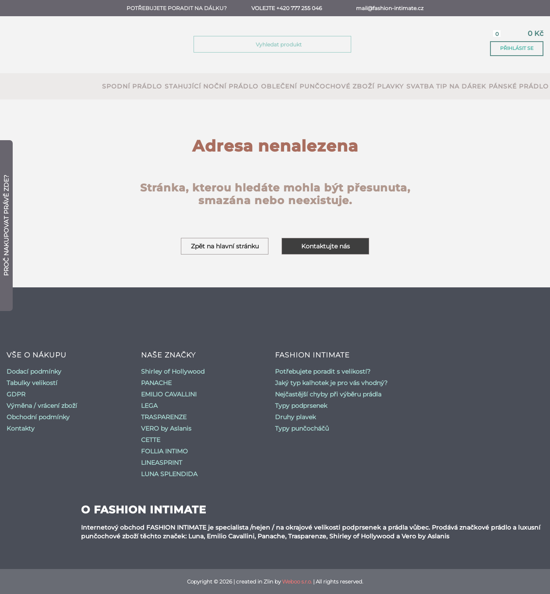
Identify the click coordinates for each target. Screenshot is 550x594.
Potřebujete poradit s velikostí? (322, 371)
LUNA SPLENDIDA (169, 474)
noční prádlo (230, 86)
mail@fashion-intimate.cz (389, 8)
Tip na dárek (461, 86)
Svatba (420, 86)
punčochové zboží (337, 86)
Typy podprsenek (301, 406)
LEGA (149, 406)
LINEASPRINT (161, 463)
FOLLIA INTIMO (164, 451)
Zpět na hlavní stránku (225, 246)
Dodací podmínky (34, 371)
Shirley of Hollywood (172, 371)
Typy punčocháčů (302, 428)
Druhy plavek (295, 417)
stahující (183, 86)
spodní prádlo (132, 86)
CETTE (150, 440)
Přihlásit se (516, 48)
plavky (390, 86)
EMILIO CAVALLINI (169, 394)
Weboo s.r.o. (297, 581)
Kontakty (21, 428)
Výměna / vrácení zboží (42, 406)
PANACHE (156, 383)
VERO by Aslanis (166, 428)
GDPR (16, 394)
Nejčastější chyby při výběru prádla (328, 394)
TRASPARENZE (164, 417)
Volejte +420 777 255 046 (286, 8)
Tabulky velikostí (32, 383)
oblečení (279, 86)
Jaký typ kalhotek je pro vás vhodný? (331, 383)
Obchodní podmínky (38, 417)
